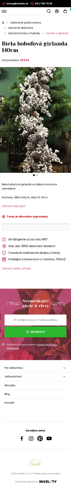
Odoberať (35, 331)
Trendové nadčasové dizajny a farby (31, 253)
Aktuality (10, 385)
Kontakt (9, 403)
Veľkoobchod (13, 376)
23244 (24, 60)
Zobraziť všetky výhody (16, 268)
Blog (7, 394)
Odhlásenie (12, 348)
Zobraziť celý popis (13, 206)
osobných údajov (47, 344)
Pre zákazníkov (14, 368)
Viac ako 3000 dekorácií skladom (28, 246)
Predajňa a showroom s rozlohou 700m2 (34, 259)
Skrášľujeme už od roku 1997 (25, 239)
